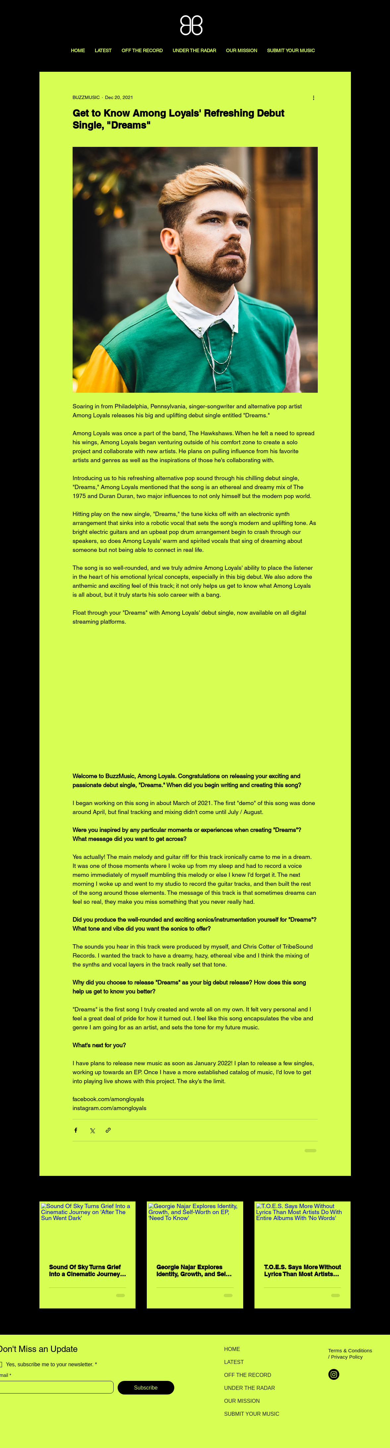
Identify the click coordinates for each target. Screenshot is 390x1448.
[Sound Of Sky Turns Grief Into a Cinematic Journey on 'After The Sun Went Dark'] (87, 1229)
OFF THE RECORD (247, 1375)
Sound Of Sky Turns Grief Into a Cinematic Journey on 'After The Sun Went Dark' (85, 1271)
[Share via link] (108, 1130)
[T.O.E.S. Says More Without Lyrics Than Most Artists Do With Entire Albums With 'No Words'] (302, 1229)
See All (343, 1189)
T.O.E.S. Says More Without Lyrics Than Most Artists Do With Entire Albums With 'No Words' (302, 1271)
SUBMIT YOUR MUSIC (247, 1414)
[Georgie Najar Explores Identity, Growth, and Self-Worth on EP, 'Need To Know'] (195, 1229)
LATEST (234, 1362)
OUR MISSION (242, 1401)
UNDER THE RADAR (247, 1388)
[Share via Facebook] (76, 1130)
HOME (232, 1349)
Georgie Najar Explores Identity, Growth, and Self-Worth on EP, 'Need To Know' (193, 1271)
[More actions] (314, 97)
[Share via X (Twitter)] (92, 1130)
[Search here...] (355, 12)
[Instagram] (333, 1374)
